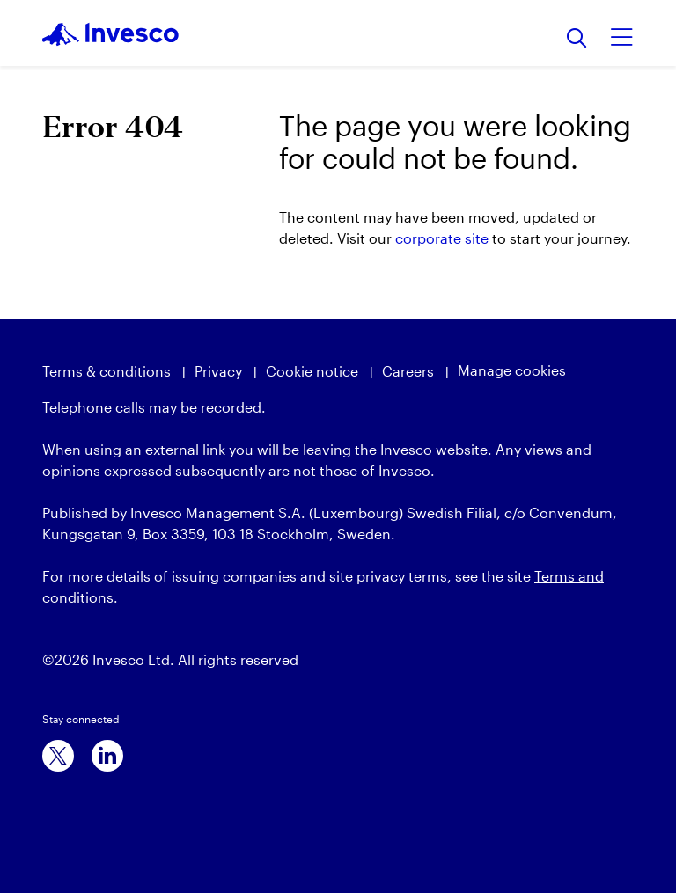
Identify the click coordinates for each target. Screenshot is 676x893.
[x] (58, 756)
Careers (408, 370)
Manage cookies (512, 370)
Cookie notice (312, 370)
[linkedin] (107, 756)
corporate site (442, 238)
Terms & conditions (106, 370)
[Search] (577, 39)
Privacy (218, 370)
